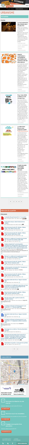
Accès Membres (17, 440)
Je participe (5, 408)
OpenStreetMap (21, 384)
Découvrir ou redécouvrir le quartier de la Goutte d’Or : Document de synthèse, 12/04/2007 (15, 256)
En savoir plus (6, 431)
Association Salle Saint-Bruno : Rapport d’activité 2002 (15, 314)
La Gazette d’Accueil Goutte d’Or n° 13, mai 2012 (15, 217)
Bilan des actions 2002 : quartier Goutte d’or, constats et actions (14, 298)
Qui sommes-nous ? (6, 438)
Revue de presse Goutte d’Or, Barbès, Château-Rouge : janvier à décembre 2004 (15, 292)
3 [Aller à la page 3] (16, 201)
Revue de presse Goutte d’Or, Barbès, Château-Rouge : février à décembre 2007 (15, 262)
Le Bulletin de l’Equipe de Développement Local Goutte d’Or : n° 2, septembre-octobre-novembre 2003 (15, 321)
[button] (14, 371)
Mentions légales (6, 440)
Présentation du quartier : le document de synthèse (16, 342)
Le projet (16, 438)
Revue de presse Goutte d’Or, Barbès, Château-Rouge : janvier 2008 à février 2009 (15, 233)
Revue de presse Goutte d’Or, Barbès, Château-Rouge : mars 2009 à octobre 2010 (15, 228)
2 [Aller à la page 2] (17, 349)
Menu (27, 5)
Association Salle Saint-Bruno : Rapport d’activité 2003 (15, 280)
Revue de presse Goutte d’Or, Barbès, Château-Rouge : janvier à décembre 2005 (15, 274)
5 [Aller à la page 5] (21, 201)
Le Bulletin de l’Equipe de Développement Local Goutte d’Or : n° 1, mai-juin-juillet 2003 (15, 306)
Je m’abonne (5, 419)
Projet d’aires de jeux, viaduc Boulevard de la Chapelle (14, 222)
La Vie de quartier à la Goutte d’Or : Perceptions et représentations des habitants (15, 268)
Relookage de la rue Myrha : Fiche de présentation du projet (15, 329)
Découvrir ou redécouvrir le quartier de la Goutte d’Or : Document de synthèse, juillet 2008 (15, 239)
